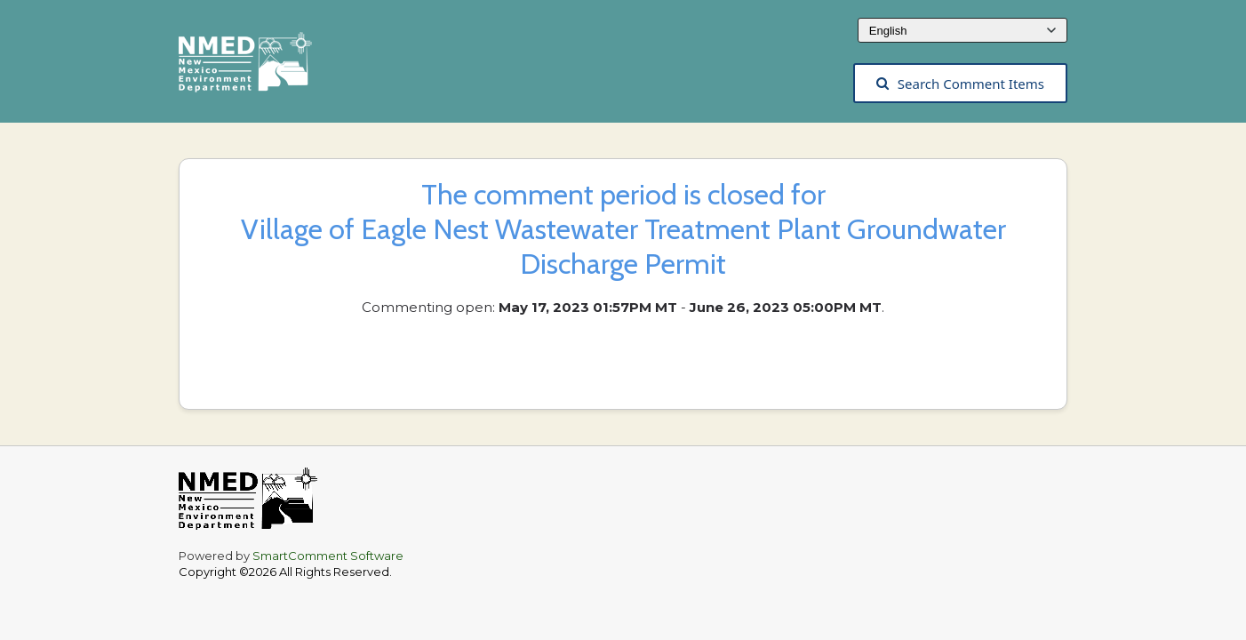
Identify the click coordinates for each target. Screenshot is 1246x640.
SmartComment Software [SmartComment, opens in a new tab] (327, 555)
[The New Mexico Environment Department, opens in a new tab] (254, 67)
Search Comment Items (960, 83)
